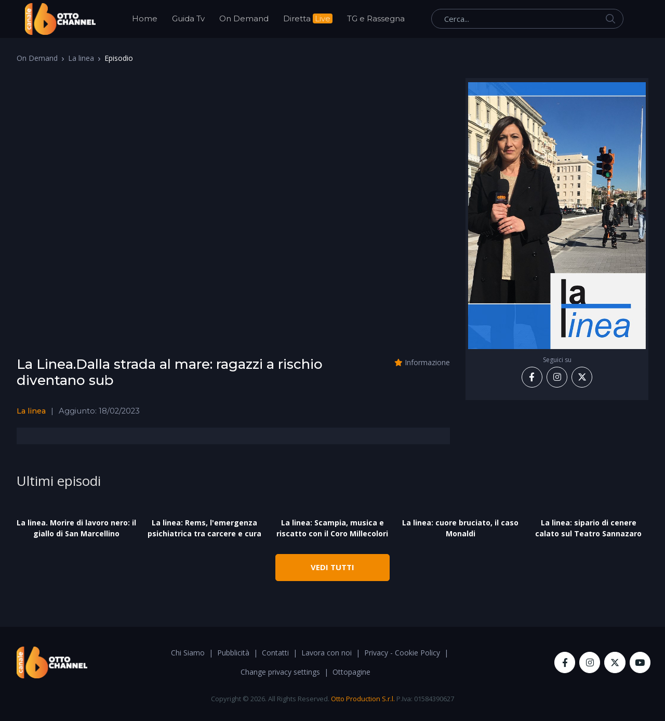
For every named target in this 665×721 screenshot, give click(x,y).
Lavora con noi (326, 653)
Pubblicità (233, 653)
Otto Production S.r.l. (363, 698)
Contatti (275, 653)
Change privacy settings (280, 672)
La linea (81, 58)
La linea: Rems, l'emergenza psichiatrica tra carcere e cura (204, 528)
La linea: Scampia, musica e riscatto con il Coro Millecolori (332, 528)
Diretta (307, 18)
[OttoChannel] (60, 19)
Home (144, 18)
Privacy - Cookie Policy (402, 653)
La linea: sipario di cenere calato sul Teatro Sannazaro (588, 528)
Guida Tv (188, 18)
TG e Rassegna (376, 18)
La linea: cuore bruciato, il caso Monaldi (460, 528)
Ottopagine (351, 672)
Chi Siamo (188, 653)
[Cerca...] (527, 19)
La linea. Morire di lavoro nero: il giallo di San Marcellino (76, 528)
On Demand (244, 18)
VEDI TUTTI (332, 567)
